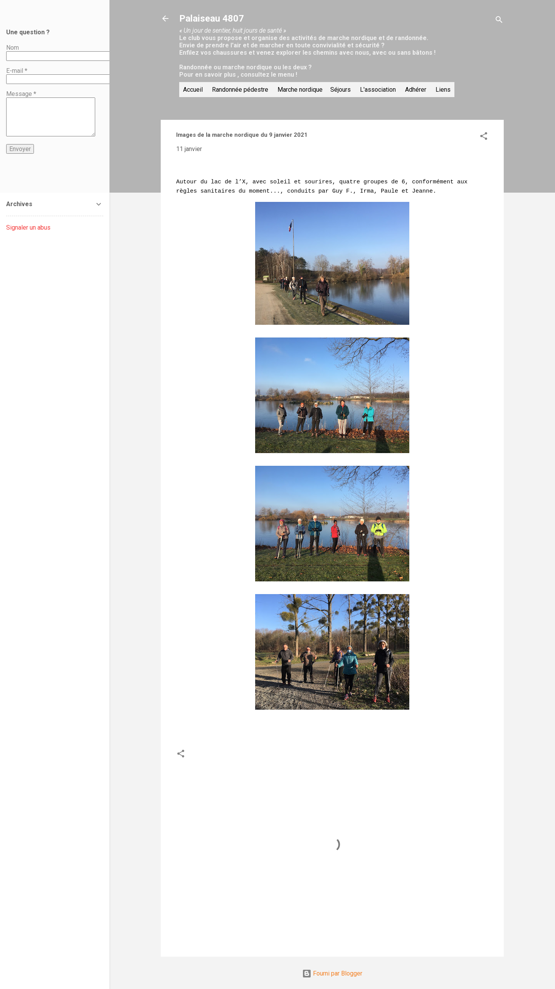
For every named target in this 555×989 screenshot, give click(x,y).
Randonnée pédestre (240, 89)
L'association (378, 89)
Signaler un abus (28, 227)
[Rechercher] (499, 21)
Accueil (193, 89)
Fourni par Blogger (332, 968)
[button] (483, 137)
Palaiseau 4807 (211, 18)
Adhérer (415, 89)
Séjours (340, 89)
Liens (443, 89)
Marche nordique (300, 89)
